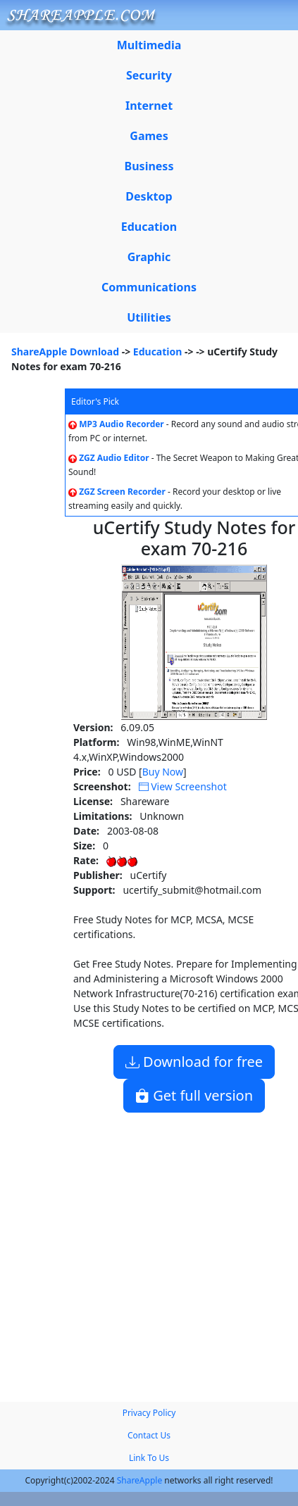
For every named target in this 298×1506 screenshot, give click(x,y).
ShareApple (140, 1480)
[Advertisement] (132, 1252)
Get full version (194, 1095)
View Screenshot (183, 786)
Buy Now (162, 771)
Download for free (194, 1061)
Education (157, 351)
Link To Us (149, 1458)
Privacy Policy (149, 1413)
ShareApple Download (65, 351)
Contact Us (149, 1435)
